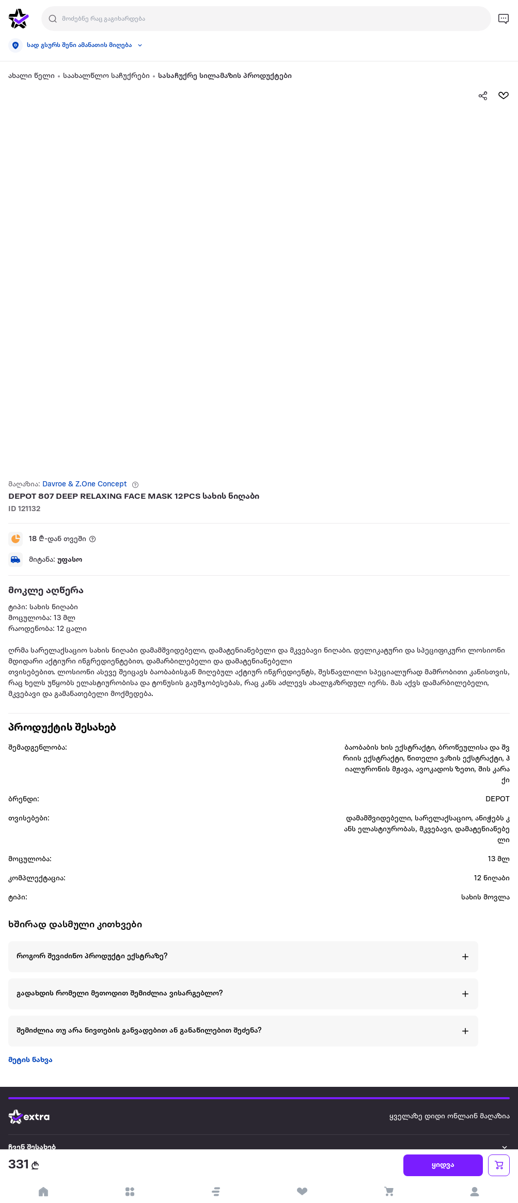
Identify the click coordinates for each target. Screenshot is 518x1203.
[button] (216, 1191)
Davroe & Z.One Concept (84, 484)
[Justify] (53, 18)
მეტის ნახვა (30, 1060)
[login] (475, 1191)
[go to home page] (18, 18)
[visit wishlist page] (302, 1191)
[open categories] (129, 1191)
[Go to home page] (36, 1117)
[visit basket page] (389, 1191)
